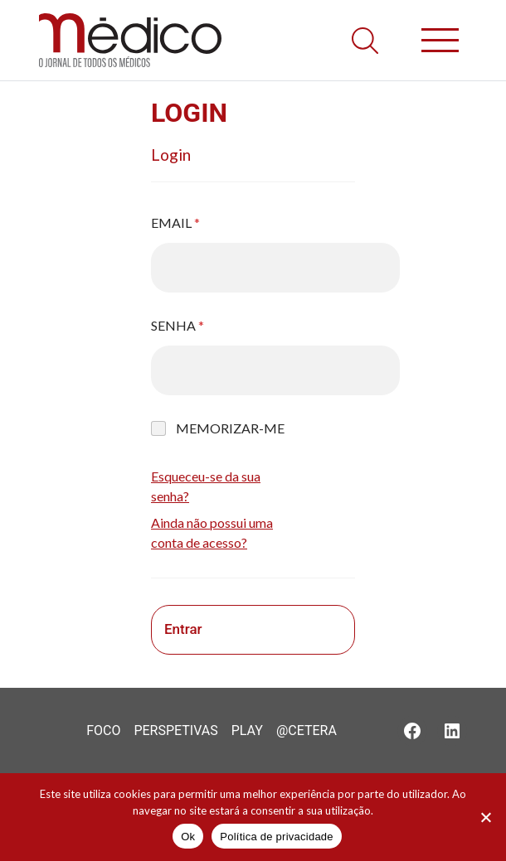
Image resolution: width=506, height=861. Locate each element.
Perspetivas (175, 730)
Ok (188, 836)
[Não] (485, 817)
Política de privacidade (276, 836)
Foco (103, 730)
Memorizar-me (230, 428)
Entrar (183, 629)
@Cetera (306, 730)
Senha (177, 325)
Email (175, 222)
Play (247, 730)
